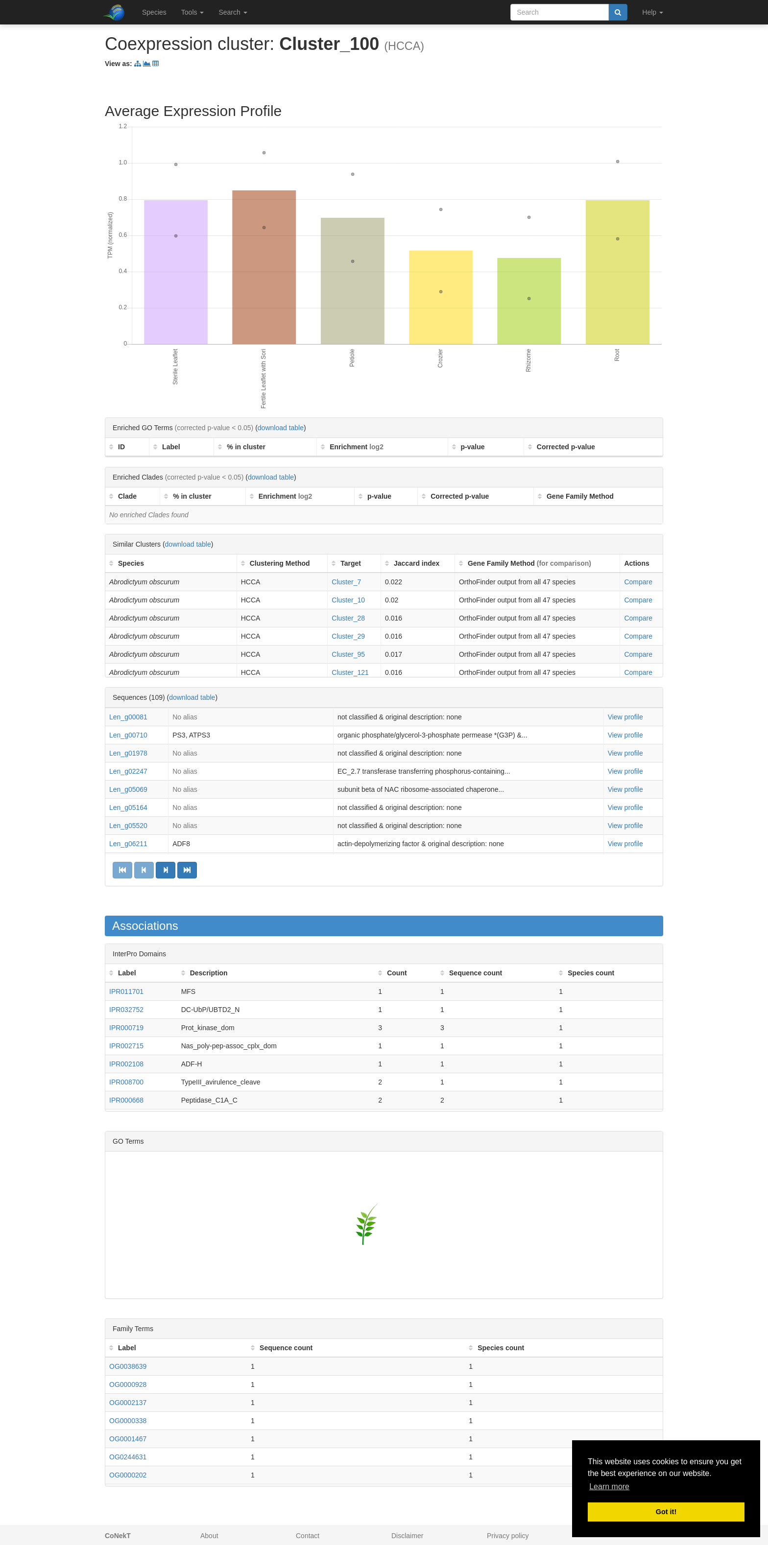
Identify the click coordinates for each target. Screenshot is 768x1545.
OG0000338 (127, 1421)
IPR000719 (126, 1028)
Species (154, 12)
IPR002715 (126, 1046)
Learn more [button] (609, 1486)
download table (281, 428)
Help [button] (652, 12)
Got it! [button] (666, 1512)
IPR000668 (126, 1100)
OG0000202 (127, 1475)
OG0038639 (127, 1366)
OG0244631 (127, 1457)
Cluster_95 (348, 654)
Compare (638, 582)
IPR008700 (126, 1082)
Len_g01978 (128, 753)
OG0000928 (127, 1384)
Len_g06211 (128, 844)
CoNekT (118, 1536)
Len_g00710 (128, 735)
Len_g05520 (128, 826)
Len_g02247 (128, 771)
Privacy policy (508, 1536)
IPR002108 (126, 1064)
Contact (307, 1536)
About (209, 1536)
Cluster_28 (348, 618)
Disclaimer (407, 1536)
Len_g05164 (128, 807)
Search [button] (232, 12)
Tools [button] (192, 12)
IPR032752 (126, 1010)
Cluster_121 (350, 672)
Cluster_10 (348, 600)
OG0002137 (127, 1403)
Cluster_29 (348, 636)
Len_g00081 (128, 717)
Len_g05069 (128, 789)
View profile (625, 717)
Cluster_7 (346, 582)
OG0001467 (127, 1439)
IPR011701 (126, 991)
